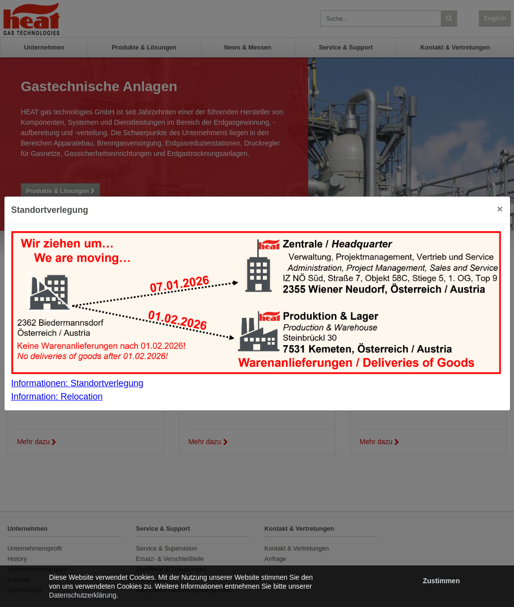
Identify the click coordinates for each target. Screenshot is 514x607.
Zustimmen (441, 581)
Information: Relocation (57, 397)
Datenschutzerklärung (82, 595)
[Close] (500, 209)
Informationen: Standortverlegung (77, 383)
